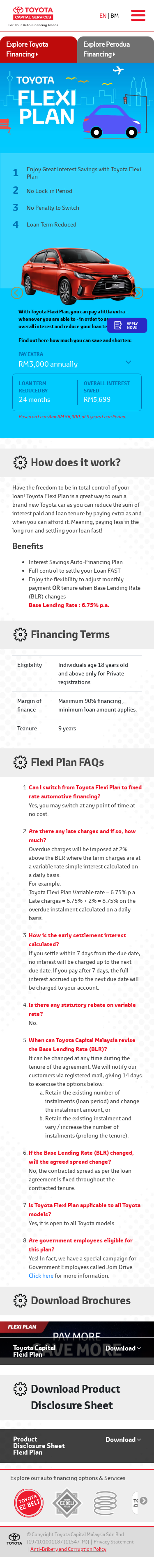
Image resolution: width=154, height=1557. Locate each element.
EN (103, 15)
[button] (17, 293)
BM (114, 15)
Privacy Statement (114, 1542)
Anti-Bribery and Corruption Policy (68, 1549)
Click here (41, 1275)
